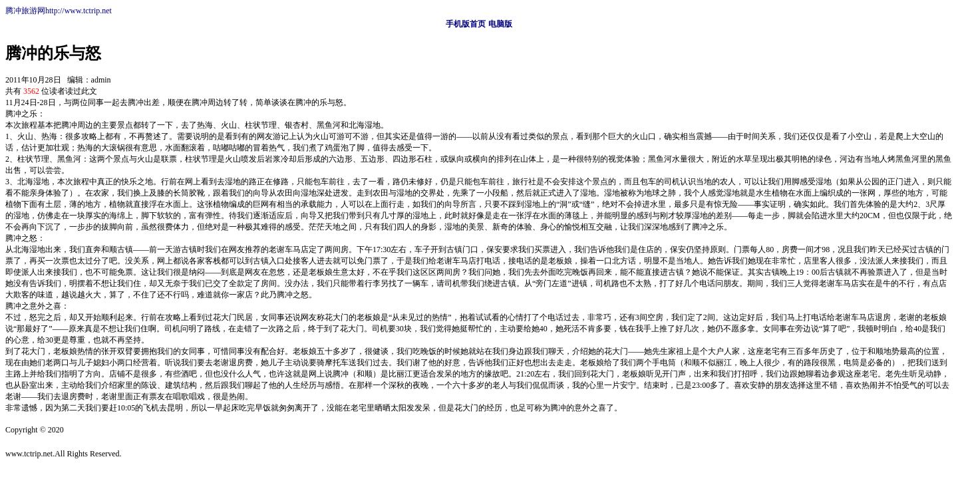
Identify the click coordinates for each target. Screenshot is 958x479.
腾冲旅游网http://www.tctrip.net (58, 10)
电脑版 (500, 24)
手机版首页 (466, 24)
